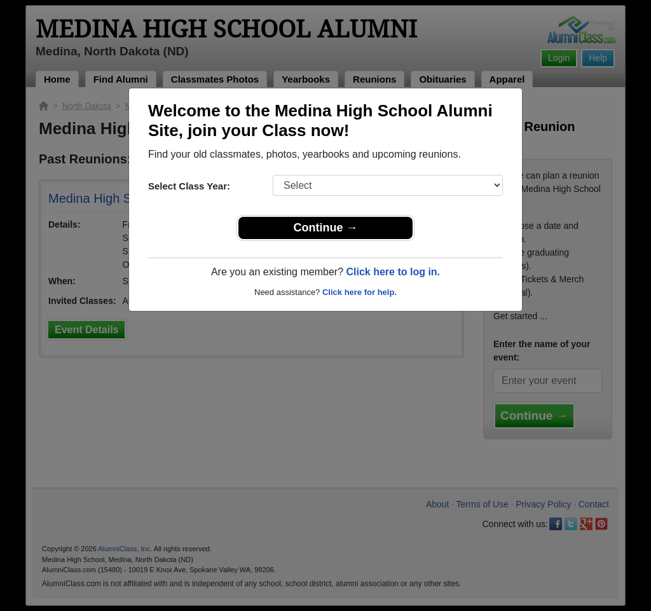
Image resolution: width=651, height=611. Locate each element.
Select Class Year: (189, 186)
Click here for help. (359, 292)
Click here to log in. (393, 271)
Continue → (326, 227)
